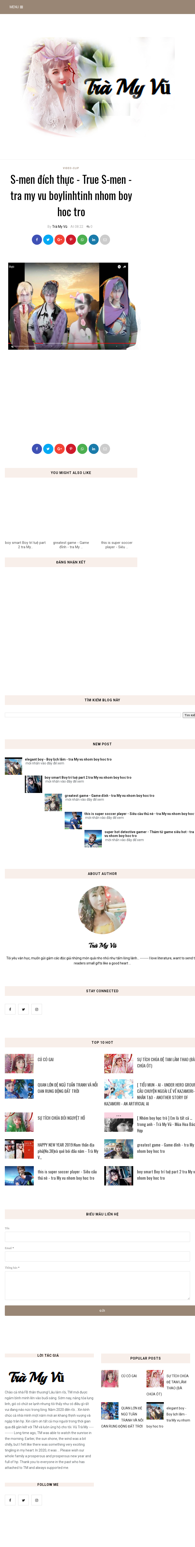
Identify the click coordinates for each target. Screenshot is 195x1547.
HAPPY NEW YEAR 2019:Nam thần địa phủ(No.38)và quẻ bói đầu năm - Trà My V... (68, 1151)
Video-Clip (71, 168)
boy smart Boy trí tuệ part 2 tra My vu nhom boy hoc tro (88, 777)
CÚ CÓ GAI (46, 1059)
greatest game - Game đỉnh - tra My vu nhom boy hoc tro (109, 796)
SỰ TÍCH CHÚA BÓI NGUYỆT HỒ (61, 1118)
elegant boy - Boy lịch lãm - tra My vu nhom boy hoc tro (68, 759)
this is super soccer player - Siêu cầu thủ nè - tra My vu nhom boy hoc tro (67, 1175)
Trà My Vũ (59, 227)
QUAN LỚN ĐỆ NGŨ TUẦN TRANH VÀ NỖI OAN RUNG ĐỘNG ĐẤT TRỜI (68, 1088)
